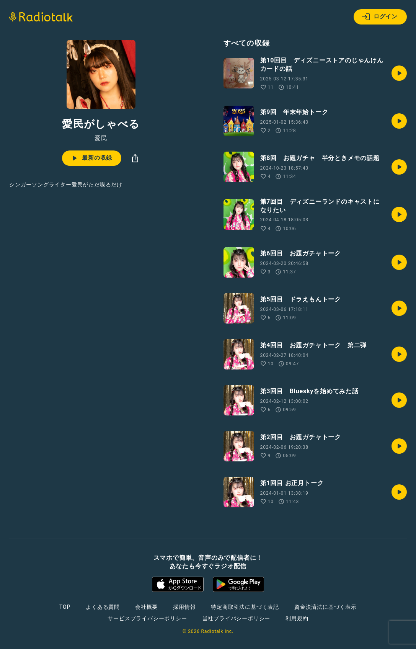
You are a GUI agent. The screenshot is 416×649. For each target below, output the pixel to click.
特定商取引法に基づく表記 (245, 607)
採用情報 (184, 607)
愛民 (101, 138)
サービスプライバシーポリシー (147, 618)
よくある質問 (103, 607)
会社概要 (146, 607)
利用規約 (296, 618)
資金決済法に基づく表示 (325, 607)
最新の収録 (91, 158)
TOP (64, 607)
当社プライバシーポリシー (236, 618)
